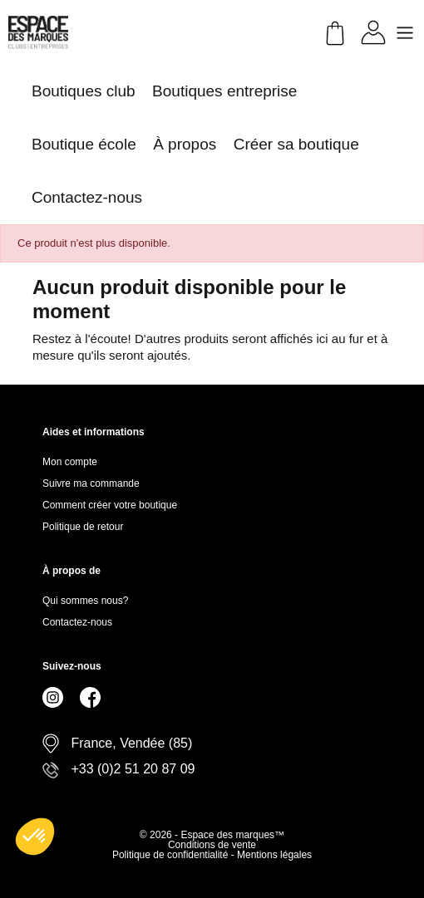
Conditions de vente (212, 845)
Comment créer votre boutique (109, 505)
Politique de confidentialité (171, 855)
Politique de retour (82, 526)
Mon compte (69, 462)
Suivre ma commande (91, 483)
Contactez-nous (77, 622)
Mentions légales (274, 855)
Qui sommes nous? (85, 600)
